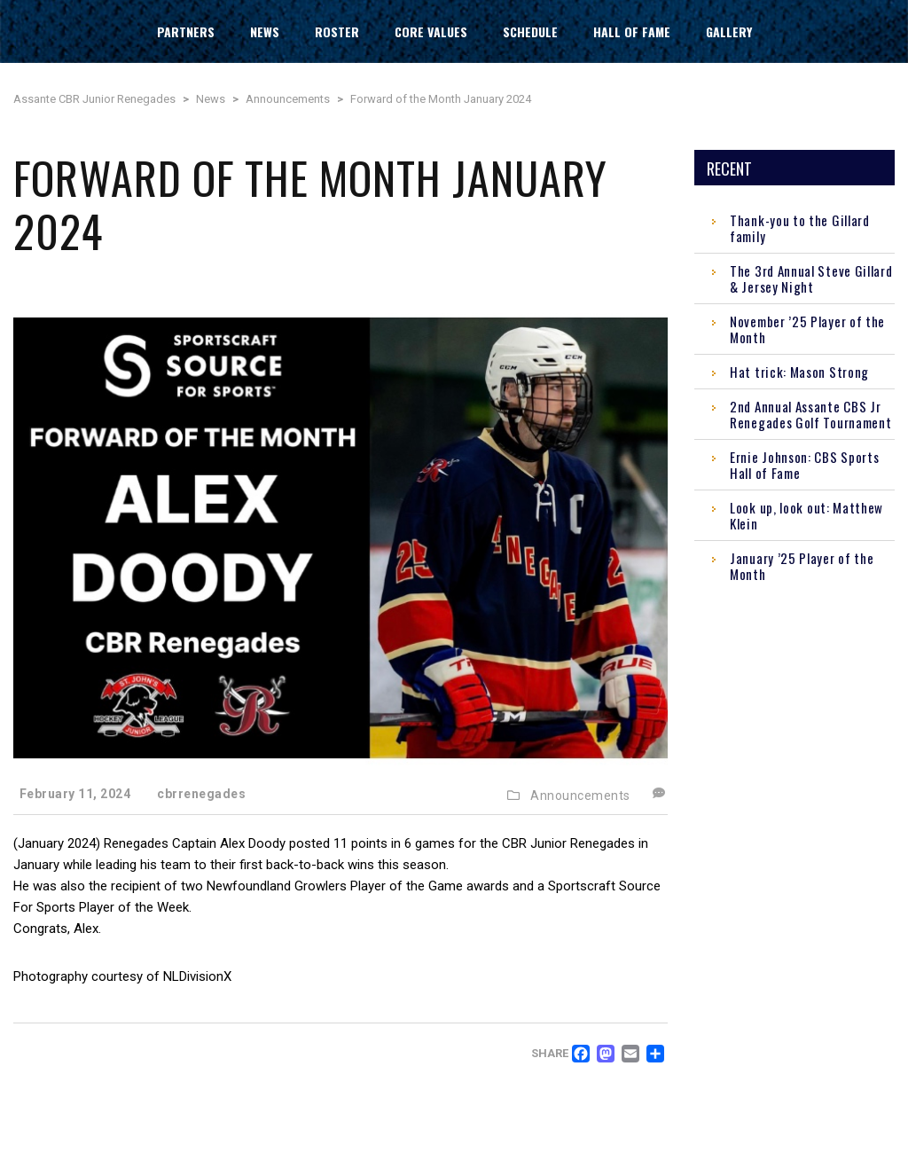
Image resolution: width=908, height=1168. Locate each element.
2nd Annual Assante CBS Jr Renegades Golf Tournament (811, 414)
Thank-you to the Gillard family (800, 228)
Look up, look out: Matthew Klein (806, 515)
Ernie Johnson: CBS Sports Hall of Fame (805, 465)
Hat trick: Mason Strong (799, 372)
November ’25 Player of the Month (807, 329)
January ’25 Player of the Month (802, 566)
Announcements (580, 795)
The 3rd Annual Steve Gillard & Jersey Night (811, 278)
